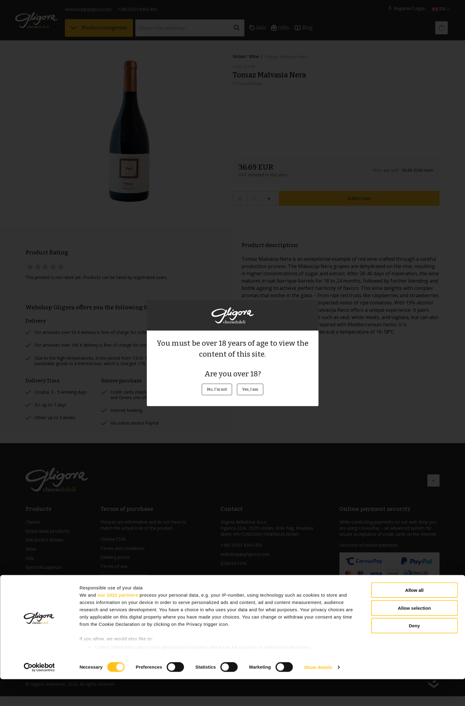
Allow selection (414, 634)
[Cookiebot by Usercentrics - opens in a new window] (39, 694)
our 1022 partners (117, 621)
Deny (414, 652)
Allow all (414, 617)
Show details (318, 694)
